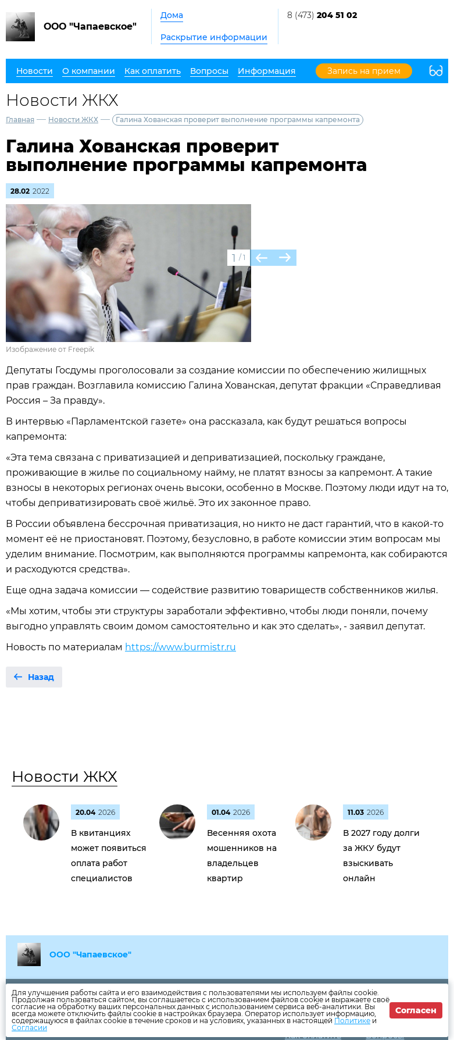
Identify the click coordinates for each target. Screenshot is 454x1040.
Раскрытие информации (213, 37)
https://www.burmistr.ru (180, 647)
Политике (352, 1020)
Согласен (416, 1010)
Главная (20, 119)
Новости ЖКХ (73, 119)
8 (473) (322, 15)
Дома (171, 15)
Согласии (29, 1027)
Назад (41, 677)
